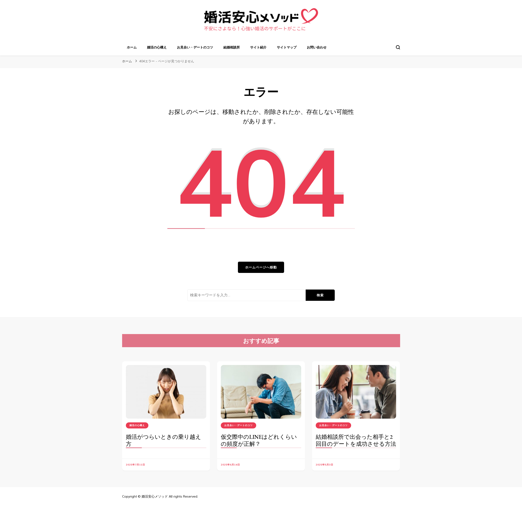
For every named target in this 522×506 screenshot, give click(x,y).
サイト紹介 (258, 47)
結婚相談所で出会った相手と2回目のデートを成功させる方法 (356, 440)
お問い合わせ (317, 47)
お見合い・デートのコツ (195, 47)
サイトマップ (287, 47)
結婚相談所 (231, 47)
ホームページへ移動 (261, 267)
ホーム (132, 47)
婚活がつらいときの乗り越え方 (163, 440)
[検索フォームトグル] (398, 47)
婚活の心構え (157, 47)
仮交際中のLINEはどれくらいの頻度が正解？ (259, 440)
